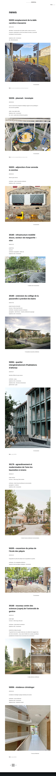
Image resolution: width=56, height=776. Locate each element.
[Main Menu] (52, 5)
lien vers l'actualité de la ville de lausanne (19, 88)
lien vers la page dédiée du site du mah (19, 157)
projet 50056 (13, 757)
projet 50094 (13, 454)
